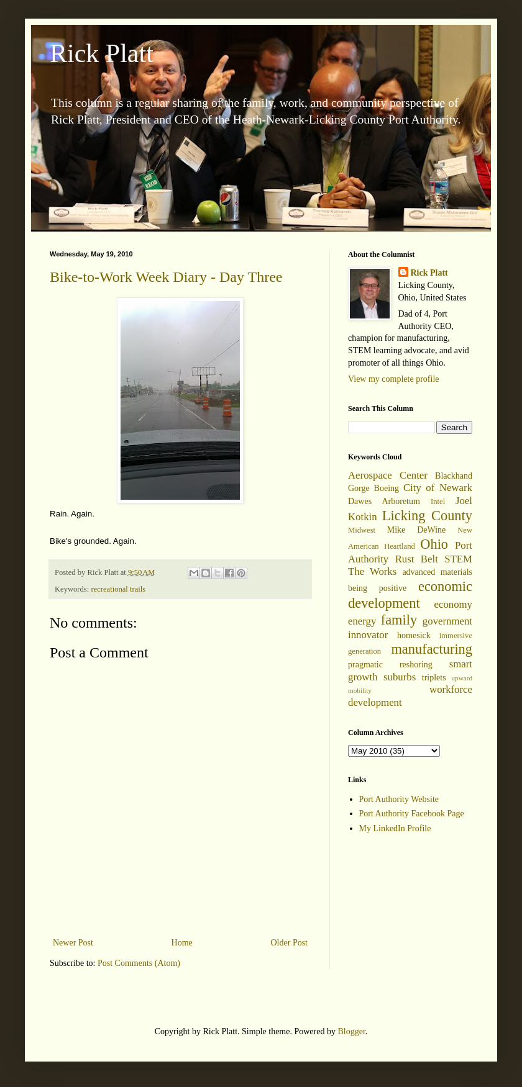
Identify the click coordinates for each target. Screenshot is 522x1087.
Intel (438, 501)
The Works (372, 571)
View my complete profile (393, 379)
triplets (434, 677)
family (399, 620)
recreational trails (118, 589)
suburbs (399, 677)
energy (362, 621)
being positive (377, 588)
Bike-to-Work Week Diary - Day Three (166, 277)
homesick (414, 635)
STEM (458, 559)
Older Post (289, 942)
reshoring (416, 664)
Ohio (434, 544)
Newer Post (73, 942)
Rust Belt (416, 559)
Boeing (386, 488)
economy (453, 604)
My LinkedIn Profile (395, 828)
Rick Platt (101, 53)
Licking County (427, 515)
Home (182, 942)
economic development (410, 595)
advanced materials (437, 572)
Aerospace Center (388, 475)
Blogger (351, 1031)
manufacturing (431, 649)
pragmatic (365, 664)
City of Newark (437, 488)
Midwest (361, 530)
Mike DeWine (416, 529)
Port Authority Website (399, 799)
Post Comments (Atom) (139, 963)
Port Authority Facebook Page (411, 813)
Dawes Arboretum (384, 501)
